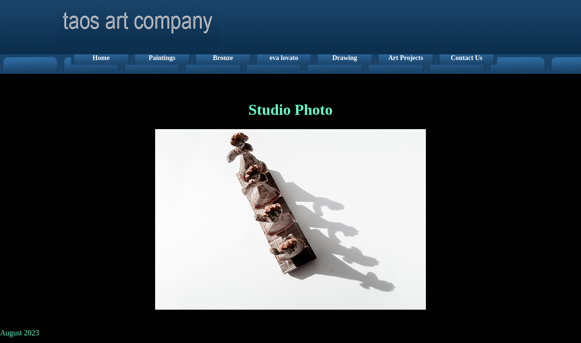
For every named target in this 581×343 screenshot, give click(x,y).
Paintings (161, 57)
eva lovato (283, 57)
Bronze (223, 57)
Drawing (344, 57)
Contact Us (467, 57)
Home (101, 57)
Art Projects (405, 57)
